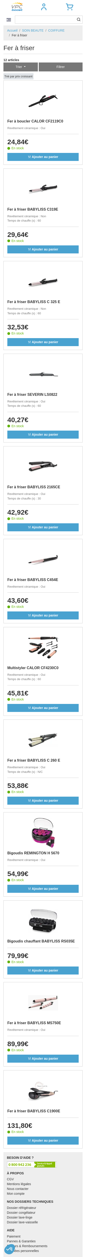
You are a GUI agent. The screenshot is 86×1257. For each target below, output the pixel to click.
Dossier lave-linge (19, 1217)
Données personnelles (23, 1251)
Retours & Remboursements (27, 1246)
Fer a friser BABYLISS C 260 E (33, 760)
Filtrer (60, 67)
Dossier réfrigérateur (21, 1208)
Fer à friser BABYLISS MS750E (34, 1023)
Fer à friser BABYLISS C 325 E (33, 302)
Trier (19, 67)
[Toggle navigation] (8, 19)
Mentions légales (19, 1184)
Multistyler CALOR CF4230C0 (32, 668)
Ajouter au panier (43, 157)
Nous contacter (17, 1189)
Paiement (13, 1236)
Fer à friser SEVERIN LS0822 (32, 394)
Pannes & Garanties (21, 1241)
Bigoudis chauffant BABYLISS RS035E (41, 941)
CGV (10, 1179)
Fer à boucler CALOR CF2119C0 (35, 121)
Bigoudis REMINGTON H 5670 (33, 853)
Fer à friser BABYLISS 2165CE (33, 487)
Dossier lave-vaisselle (22, 1222)
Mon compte (16, 1193)
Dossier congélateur (21, 1212)
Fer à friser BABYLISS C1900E (33, 1111)
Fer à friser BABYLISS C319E (32, 209)
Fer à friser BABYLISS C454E (32, 580)
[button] (44, 6)
